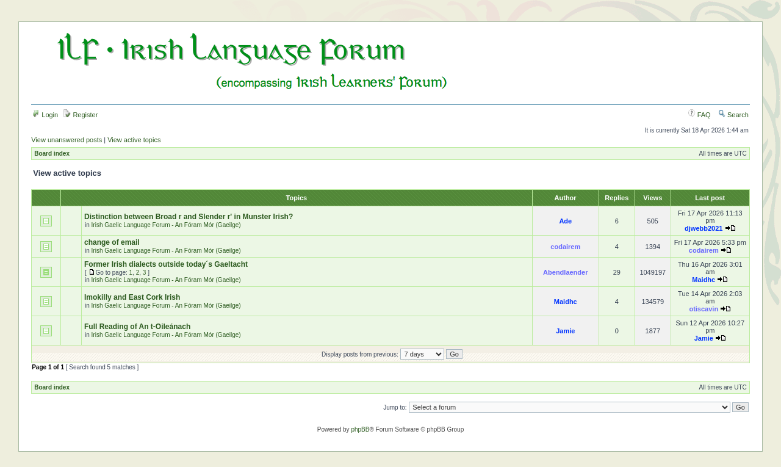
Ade (565, 221)
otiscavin (703, 309)
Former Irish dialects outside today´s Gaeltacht (166, 264)
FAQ (699, 114)
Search (733, 114)
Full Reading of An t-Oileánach (137, 326)
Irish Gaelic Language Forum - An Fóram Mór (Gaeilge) (166, 225)
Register (80, 114)
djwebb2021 (703, 228)
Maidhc (703, 279)
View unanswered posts (66, 139)
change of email (112, 242)
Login (45, 114)
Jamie (565, 331)
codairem (565, 246)
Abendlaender (565, 272)
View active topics (133, 139)
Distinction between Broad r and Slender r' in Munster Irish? (188, 216)
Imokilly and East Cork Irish (132, 297)
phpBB (360, 429)
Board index (52, 153)
